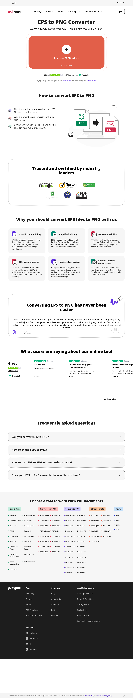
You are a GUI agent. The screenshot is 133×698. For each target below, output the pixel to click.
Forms (60, 11)
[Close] (124, 695)
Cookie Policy (82, 610)
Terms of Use (66, 81)
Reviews (54, 615)
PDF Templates (74, 11)
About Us (55, 604)
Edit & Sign (37, 11)
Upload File (110, 399)
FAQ (53, 610)
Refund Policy (83, 615)
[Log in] (119, 11)
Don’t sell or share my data (88, 621)
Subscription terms (85, 593)
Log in (119, 11)
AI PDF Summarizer (93, 11)
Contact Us (120, 3)
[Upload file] (66, 52)
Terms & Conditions (85, 599)
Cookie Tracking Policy (104, 696)
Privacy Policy (89, 696)
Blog (53, 593)
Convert (50, 11)
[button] (13, 3)
